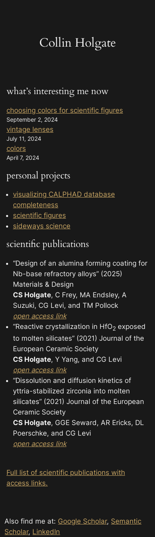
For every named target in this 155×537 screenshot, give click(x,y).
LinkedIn (46, 532)
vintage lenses (29, 129)
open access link (39, 370)
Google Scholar (82, 521)
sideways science (41, 226)
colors (16, 148)
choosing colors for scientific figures (64, 110)
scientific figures (39, 215)
